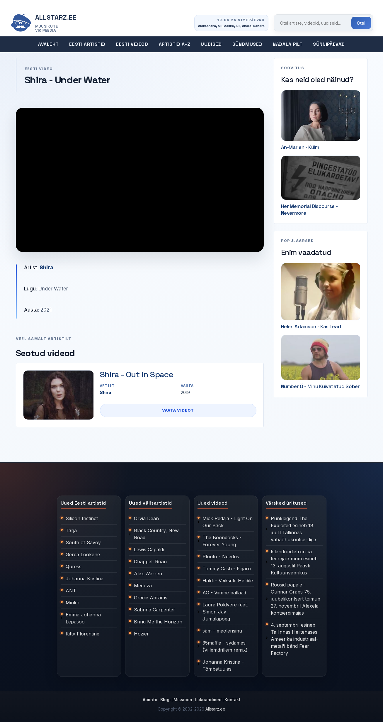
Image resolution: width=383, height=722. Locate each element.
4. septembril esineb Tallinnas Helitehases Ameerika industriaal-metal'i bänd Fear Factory (294, 639)
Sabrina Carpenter (154, 610)
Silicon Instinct (82, 518)
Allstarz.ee (215, 708)
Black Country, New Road (156, 533)
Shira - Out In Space (136, 374)
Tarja (71, 530)
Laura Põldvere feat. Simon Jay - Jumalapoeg (225, 612)
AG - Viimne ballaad (224, 593)
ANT (71, 591)
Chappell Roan (150, 561)
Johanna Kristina (84, 578)
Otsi (361, 23)
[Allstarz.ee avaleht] (43, 23)
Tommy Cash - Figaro (226, 568)
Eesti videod (132, 44)
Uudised (211, 44)
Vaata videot (178, 410)
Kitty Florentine (82, 634)
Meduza (143, 586)
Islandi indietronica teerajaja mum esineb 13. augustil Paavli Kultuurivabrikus (294, 562)
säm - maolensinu (222, 631)
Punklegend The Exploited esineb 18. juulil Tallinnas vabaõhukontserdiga (293, 528)
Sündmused (247, 44)
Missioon (182, 699)
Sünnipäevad (329, 44)
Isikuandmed (208, 699)
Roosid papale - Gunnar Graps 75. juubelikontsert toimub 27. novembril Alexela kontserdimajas (295, 599)
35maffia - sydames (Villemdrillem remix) (225, 646)
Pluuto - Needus (220, 556)
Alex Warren (148, 573)
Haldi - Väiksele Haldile (227, 581)
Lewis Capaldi (149, 549)
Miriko (72, 603)
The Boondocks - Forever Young (221, 541)
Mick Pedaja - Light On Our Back (227, 521)
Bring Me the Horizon (158, 622)
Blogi (165, 699)
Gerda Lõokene (83, 554)
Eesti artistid (87, 44)
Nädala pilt (287, 44)
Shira (46, 267)
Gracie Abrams (150, 598)
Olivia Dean (146, 518)
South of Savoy (83, 542)
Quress (73, 566)
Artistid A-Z (174, 44)
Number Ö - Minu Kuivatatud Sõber (320, 386)
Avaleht (48, 44)
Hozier (141, 634)
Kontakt (232, 699)
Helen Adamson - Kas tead (311, 326)
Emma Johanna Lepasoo (83, 618)
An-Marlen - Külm (300, 147)
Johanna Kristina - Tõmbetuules (223, 665)
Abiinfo (150, 699)
